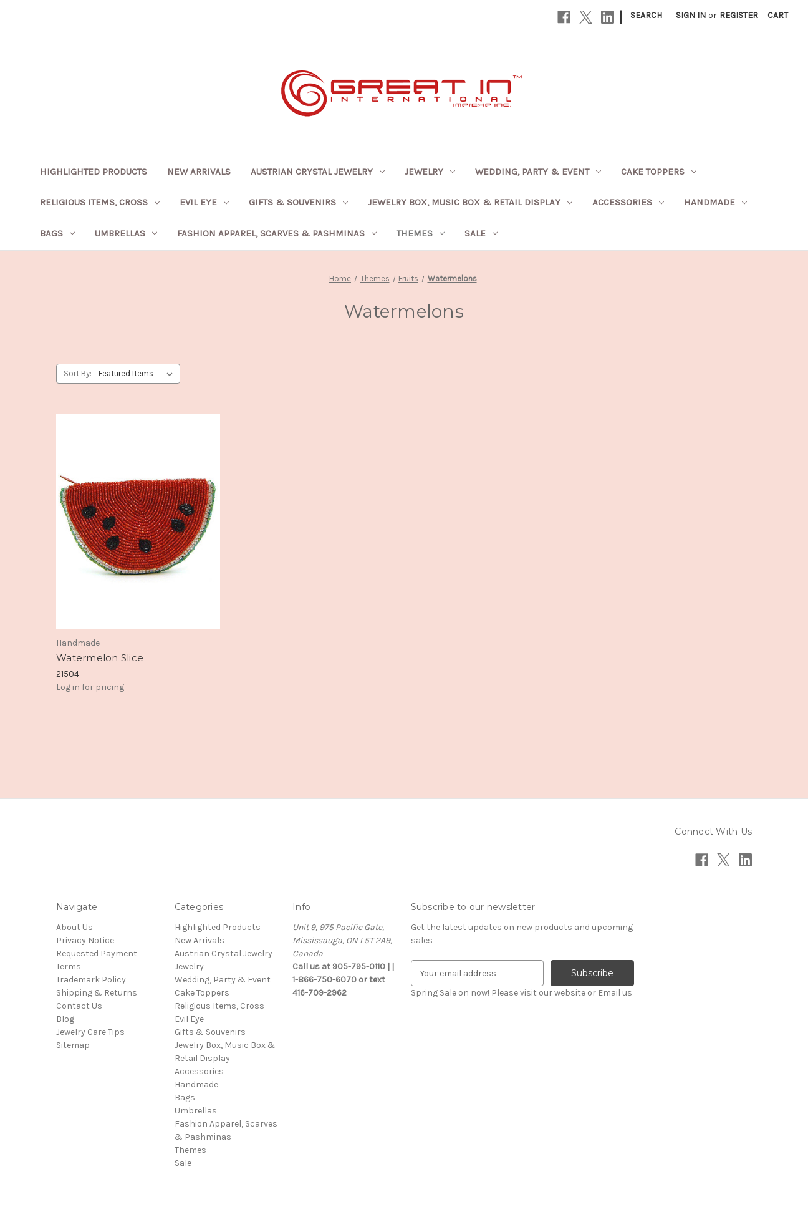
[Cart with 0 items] (778, 15)
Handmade (715, 202)
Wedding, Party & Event (538, 171)
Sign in (691, 15)
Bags (57, 233)
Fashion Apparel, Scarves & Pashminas (277, 233)
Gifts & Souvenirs (298, 202)
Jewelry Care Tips (90, 1032)
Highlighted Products (93, 171)
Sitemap (73, 1045)
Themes (421, 233)
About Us (74, 927)
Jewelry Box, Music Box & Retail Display (470, 202)
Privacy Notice (85, 940)
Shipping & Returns (96, 992)
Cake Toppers (658, 171)
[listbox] (138, 373)
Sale (481, 233)
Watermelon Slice (99, 658)
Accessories (628, 202)
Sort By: (78, 373)
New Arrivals (199, 171)
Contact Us (79, 1006)
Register (738, 15)
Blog (65, 1019)
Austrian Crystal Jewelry (318, 171)
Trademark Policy (91, 979)
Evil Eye (204, 202)
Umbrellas (126, 233)
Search (646, 15)
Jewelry (430, 171)
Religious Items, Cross (100, 202)
